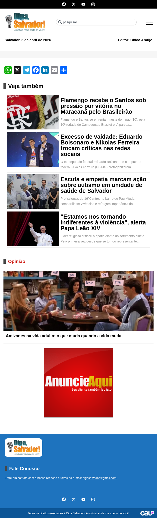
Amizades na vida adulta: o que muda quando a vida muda (63, 336)
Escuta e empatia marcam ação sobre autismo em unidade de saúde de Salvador (103, 185)
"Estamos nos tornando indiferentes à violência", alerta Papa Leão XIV (103, 222)
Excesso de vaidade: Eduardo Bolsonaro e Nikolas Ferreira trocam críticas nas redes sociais (101, 145)
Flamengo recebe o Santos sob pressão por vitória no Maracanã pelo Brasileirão (103, 106)
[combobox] (96, 22)
